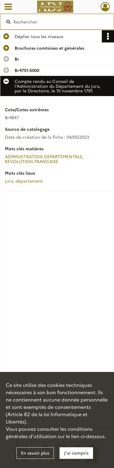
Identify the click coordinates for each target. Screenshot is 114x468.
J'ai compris (76, 453)
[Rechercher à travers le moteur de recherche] (56, 22)
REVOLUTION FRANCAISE (31, 161)
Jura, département (24, 181)
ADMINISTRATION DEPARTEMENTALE (43, 156)
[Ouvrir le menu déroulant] (8, 7)
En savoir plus (35, 453)
